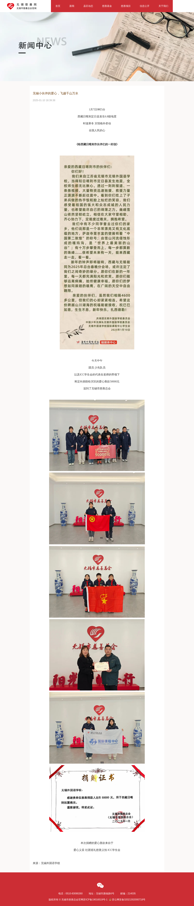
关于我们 (163, 6)
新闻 (71, 6)
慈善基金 (107, 6)
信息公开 (144, 6)
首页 (57, 6)
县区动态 (88, 6)
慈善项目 (126, 6)
